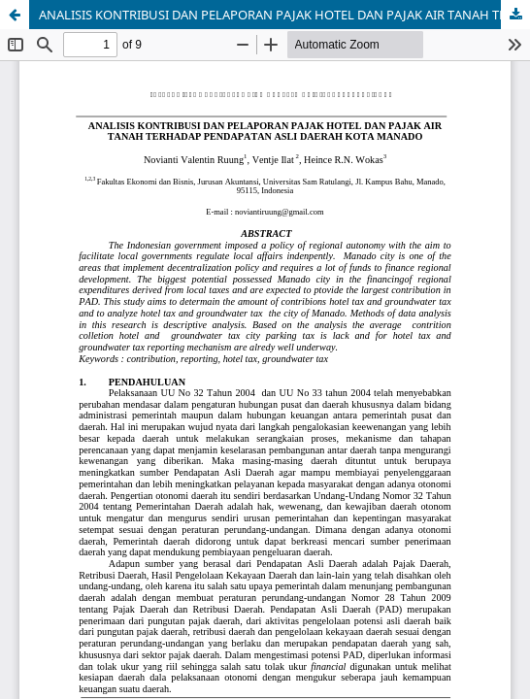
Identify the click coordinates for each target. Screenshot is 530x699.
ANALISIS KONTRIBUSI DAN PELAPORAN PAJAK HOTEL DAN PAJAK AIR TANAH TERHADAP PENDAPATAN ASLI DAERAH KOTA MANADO (284, 14)
